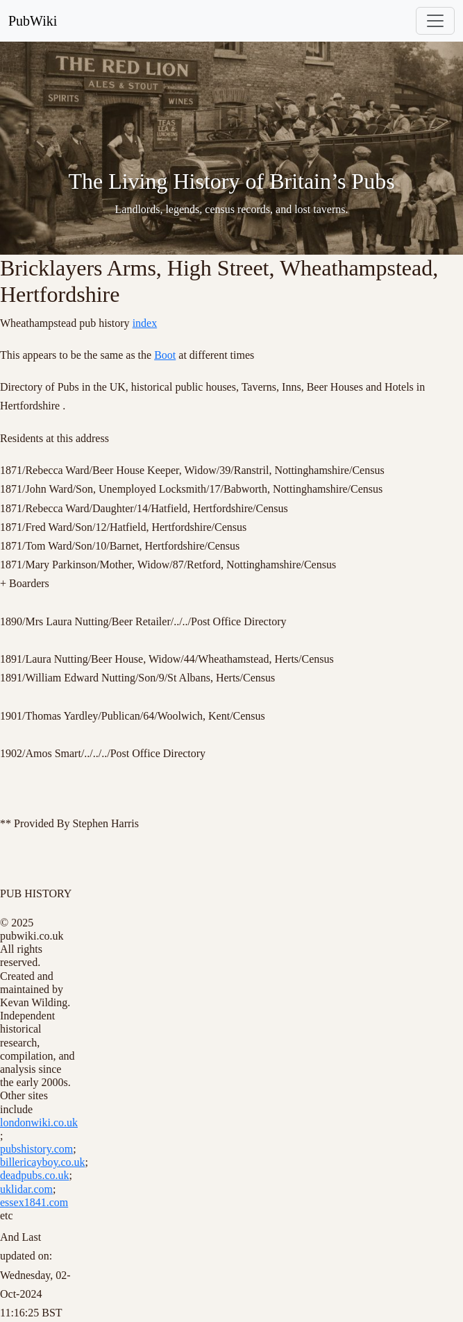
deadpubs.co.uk (34, 1175)
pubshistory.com (36, 1149)
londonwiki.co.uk (39, 1122)
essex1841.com (34, 1202)
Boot (165, 355)
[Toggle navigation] (435, 21)
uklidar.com (26, 1189)
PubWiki (32, 20)
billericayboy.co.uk (42, 1162)
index (145, 323)
